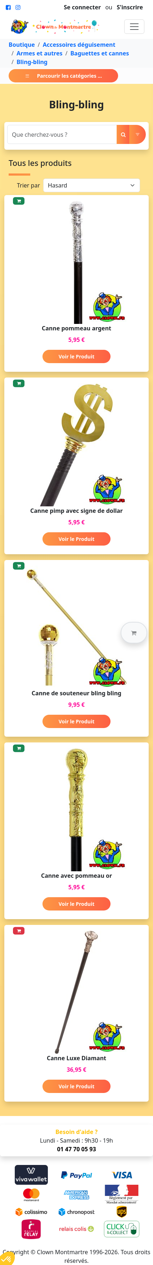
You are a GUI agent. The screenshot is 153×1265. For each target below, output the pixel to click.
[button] (134, 632)
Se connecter (82, 7)
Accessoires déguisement (79, 45)
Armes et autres (40, 53)
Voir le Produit (76, 356)
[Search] (62, 134)
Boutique (22, 45)
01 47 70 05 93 (76, 1149)
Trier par (28, 185)
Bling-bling (32, 62)
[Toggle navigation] (134, 26)
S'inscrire (130, 7)
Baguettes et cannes (99, 53)
